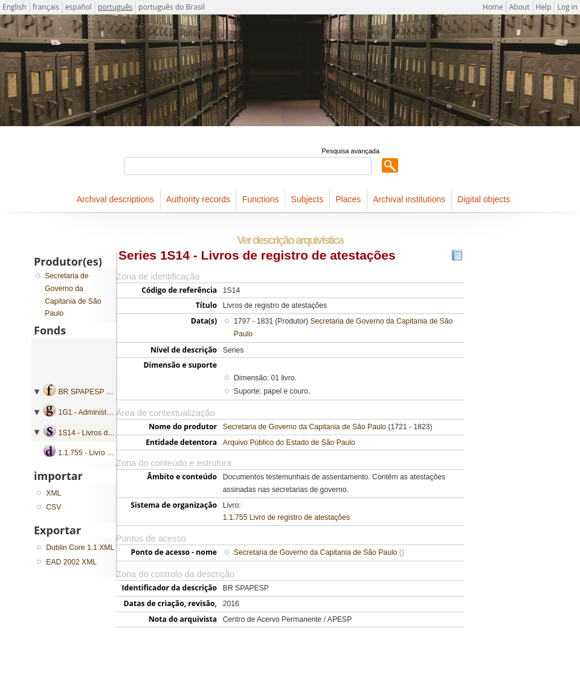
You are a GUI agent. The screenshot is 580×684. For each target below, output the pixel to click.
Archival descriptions (115, 199)
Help (544, 7)
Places (348, 199)
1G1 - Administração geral (100, 412)
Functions (260, 199)
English (14, 7)
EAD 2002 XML (71, 562)
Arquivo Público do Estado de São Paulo (289, 442)
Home (493, 7)
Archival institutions (409, 199)
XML (53, 493)
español (78, 7)
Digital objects (483, 199)
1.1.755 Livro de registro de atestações (286, 517)
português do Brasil (171, 7)
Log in (567, 7)
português (115, 7)
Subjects (307, 199)
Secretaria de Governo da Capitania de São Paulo (304, 427)
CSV (53, 507)
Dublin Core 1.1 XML (80, 547)
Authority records (198, 199)
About (519, 7)
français (46, 7)
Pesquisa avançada (350, 151)
